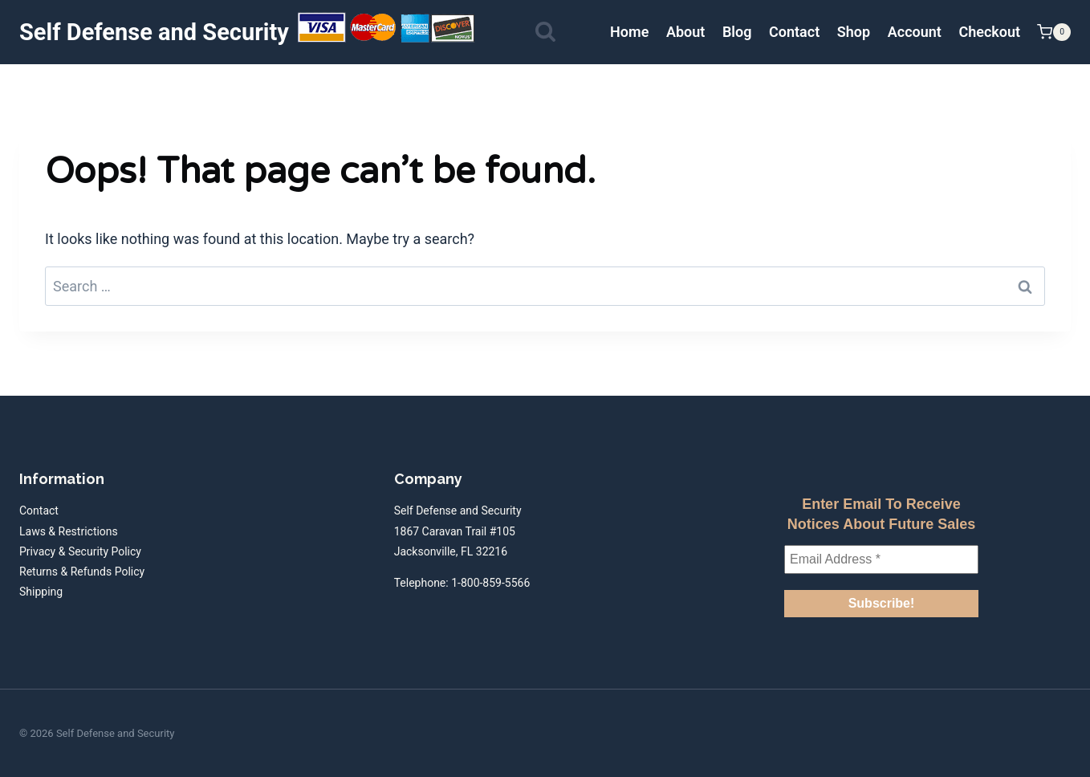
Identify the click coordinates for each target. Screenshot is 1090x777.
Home (629, 31)
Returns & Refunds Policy (81, 571)
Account (915, 31)
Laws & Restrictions (68, 531)
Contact (794, 31)
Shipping (41, 591)
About (685, 31)
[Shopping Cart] (1054, 32)
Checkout (989, 31)
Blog (737, 31)
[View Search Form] (545, 32)
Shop (853, 31)
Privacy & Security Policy (80, 551)
